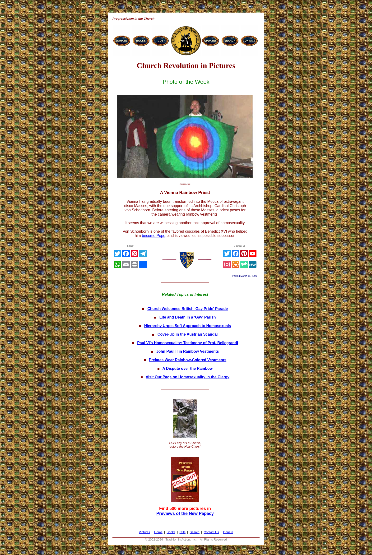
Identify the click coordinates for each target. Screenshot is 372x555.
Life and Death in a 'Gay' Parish (187, 317)
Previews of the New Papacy (185, 513)
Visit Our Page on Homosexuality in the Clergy (187, 377)
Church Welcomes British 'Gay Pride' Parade (187, 309)
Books (171, 532)
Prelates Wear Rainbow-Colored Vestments (187, 360)
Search (195, 532)
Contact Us (211, 532)
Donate (228, 532)
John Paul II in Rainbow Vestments (187, 351)
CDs (183, 532)
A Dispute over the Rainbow (187, 368)
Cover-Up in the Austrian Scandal (188, 334)
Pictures (144, 532)
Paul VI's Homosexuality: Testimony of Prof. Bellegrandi (187, 343)
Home (158, 532)
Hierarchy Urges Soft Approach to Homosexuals (187, 326)
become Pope (153, 236)
